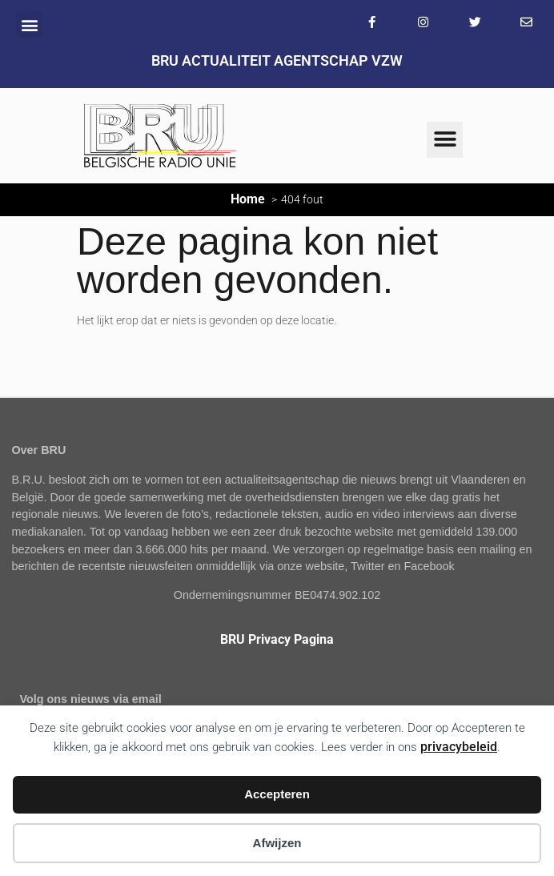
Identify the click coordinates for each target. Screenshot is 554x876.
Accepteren (277, 794)
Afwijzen (277, 843)
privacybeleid (458, 746)
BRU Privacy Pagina (277, 639)
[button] (29, 24)
